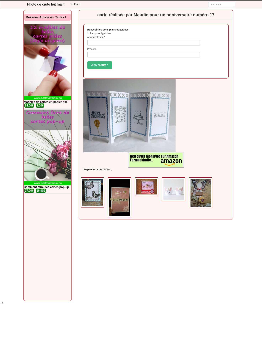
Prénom (91, 49)
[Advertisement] (47, 247)
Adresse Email (96, 37)
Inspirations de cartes (96, 169)
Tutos (76, 4)
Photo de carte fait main (46, 4)
